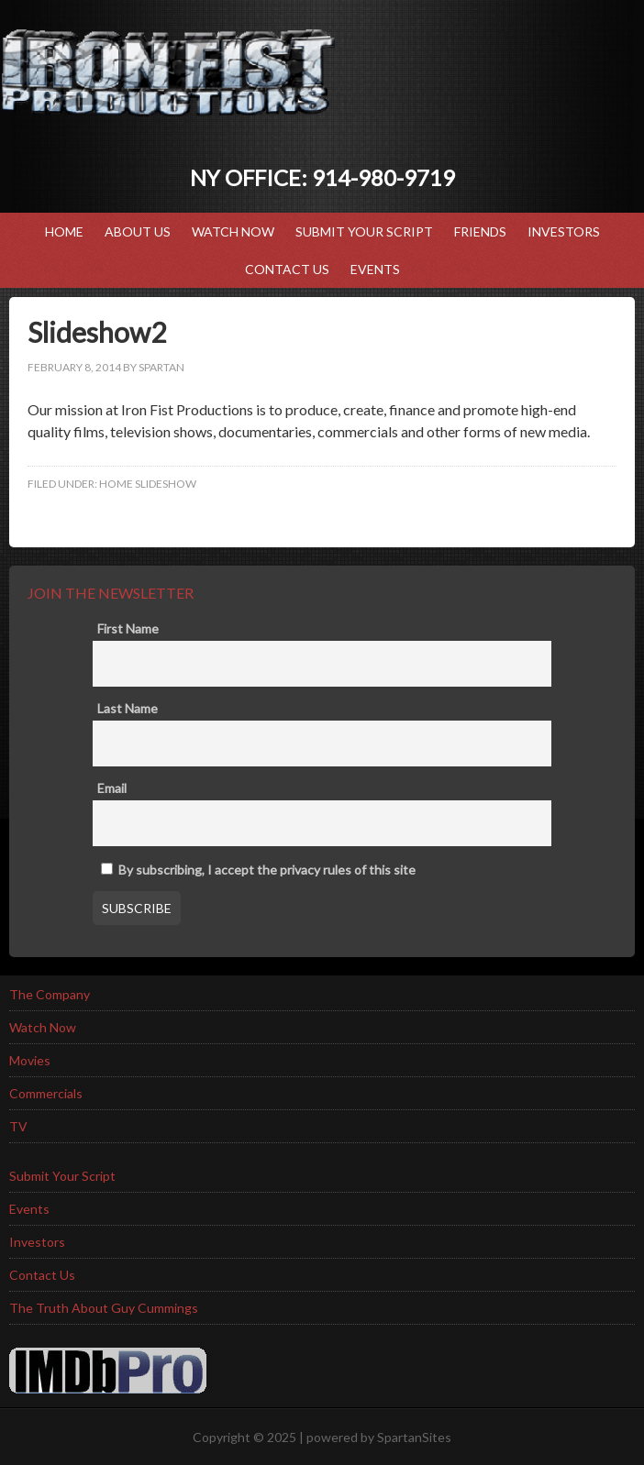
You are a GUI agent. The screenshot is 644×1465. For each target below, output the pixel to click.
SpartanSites (414, 1437)
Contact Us (287, 269)
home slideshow (147, 483)
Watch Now (233, 231)
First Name (128, 628)
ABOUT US (138, 231)
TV (18, 1126)
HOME (64, 231)
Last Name (127, 708)
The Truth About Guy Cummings (103, 1308)
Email (112, 788)
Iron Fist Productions (168, 73)
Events (370, 269)
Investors (563, 231)
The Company (49, 994)
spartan (161, 367)
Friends (480, 231)
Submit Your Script (364, 231)
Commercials (46, 1093)
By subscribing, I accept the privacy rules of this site (258, 869)
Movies (29, 1060)
